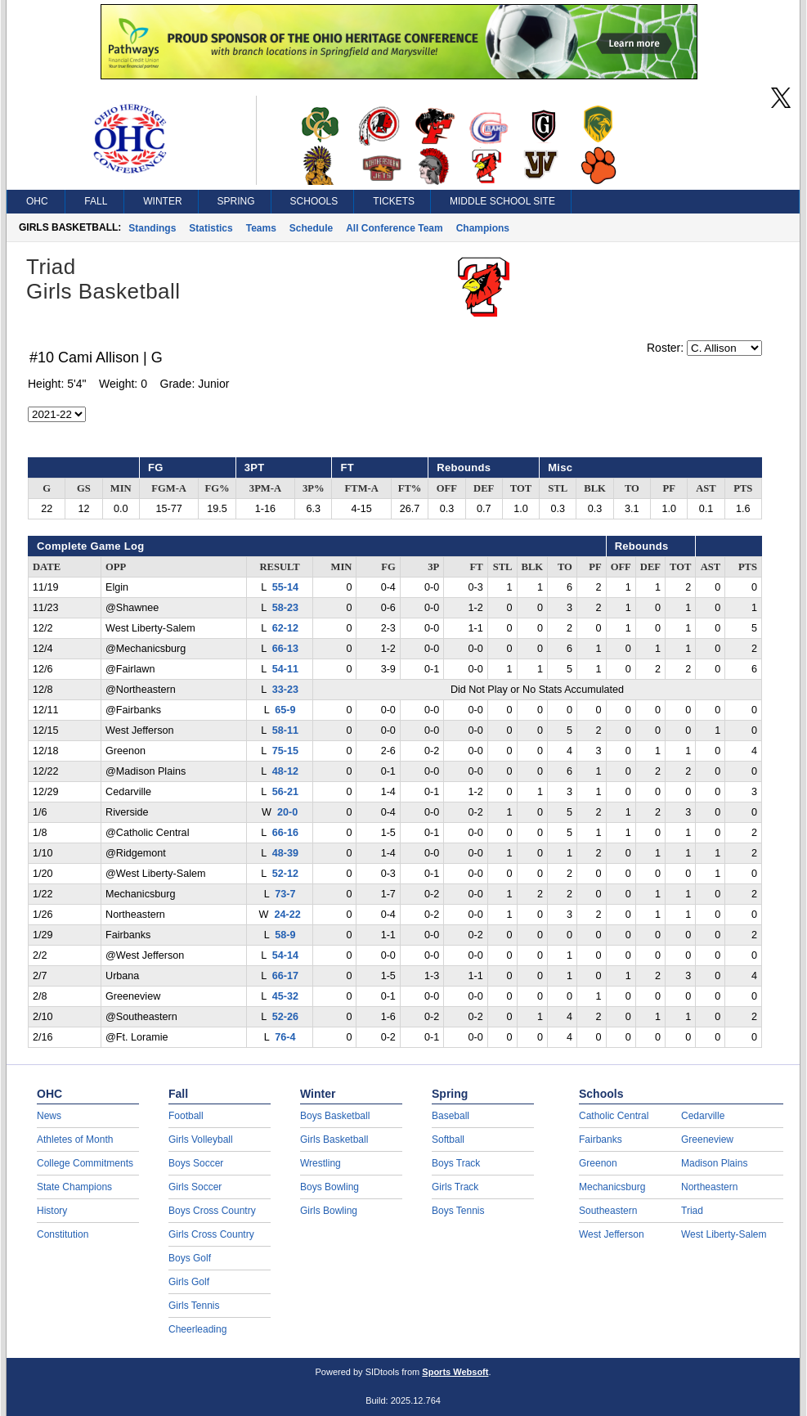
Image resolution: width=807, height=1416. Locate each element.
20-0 (287, 812)
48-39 (285, 853)
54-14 (285, 955)
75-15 (285, 751)
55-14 (285, 587)
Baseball (450, 1116)
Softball (448, 1139)
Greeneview (707, 1139)
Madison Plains (714, 1163)
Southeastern (608, 1210)
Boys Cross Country (212, 1210)
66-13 (285, 648)
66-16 (285, 832)
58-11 (285, 730)
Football (186, 1116)
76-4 (285, 1037)
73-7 (285, 894)
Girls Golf (188, 1282)
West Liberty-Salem (723, 1234)
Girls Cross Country (211, 1234)
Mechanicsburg (612, 1187)
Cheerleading (197, 1329)
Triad (692, 1210)
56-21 (285, 792)
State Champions (74, 1187)
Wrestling (320, 1163)
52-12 (285, 873)
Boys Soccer (195, 1163)
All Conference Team (394, 228)
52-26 (285, 1017)
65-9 (285, 710)
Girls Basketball (334, 1139)
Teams (261, 228)
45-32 (285, 996)
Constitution (62, 1234)
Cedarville (702, 1116)
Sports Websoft (455, 1372)
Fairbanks (600, 1139)
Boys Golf (189, 1258)
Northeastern (709, 1187)
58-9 (285, 935)
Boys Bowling (329, 1187)
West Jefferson (611, 1234)
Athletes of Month (75, 1139)
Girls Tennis (193, 1305)
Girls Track (455, 1187)
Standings (152, 228)
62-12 (285, 628)
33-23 (285, 689)
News (49, 1116)
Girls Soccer (195, 1187)
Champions (482, 228)
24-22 (287, 914)
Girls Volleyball (200, 1139)
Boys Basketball (335, 1116)
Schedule (311, 228)
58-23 (285, 608)
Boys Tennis (458, 1210)
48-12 (285, 771)
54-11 (285, 669)
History (52, 1210)
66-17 (285, 976)
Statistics (210, 228)
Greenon (598, 1163)
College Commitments (85, 1163)
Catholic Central (613, 1116)
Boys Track (456, 1163)
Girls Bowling (328, 1210)
